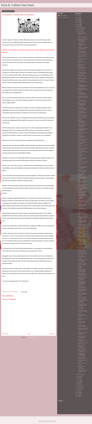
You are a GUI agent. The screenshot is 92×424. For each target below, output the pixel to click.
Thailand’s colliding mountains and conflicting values (82, 270)
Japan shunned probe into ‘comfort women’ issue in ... (82, 294)
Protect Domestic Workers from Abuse (82, 75)
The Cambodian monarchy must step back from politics (82, 108)
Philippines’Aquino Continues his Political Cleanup (83, 152)
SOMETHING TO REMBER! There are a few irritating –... (82, 121)
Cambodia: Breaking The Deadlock (82, 68)
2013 (78, 26)
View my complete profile (63, 17)
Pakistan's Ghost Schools (81, 155)
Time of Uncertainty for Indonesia (82, 59)
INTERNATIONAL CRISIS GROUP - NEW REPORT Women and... (82, 283)
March (79, 385)
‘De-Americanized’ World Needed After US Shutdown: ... (83, 300)
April (79, 383)
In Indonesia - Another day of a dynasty (82, 297)
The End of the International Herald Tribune (82, 256)
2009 (78, 396)
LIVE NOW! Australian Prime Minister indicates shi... (82, 278)
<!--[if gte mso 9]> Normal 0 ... (81, 198)
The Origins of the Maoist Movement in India (82, 244)
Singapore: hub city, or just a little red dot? (82, 78)
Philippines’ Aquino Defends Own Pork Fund (82, 33)
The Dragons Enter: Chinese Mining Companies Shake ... (82, 240)
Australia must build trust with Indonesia (83, 343)
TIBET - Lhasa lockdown (82, 214)
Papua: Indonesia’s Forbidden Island (81, 358)
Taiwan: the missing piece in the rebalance (83, 37)
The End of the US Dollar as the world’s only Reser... (82, 350)
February (80, 386)
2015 (78, 22)
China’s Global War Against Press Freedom (81, 174)
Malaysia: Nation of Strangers (81, 65)
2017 (78, 19)
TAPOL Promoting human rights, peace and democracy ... (82, 274)
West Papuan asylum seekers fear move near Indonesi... (82, 290)
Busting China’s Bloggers (81, 267)
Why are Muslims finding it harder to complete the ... (83, 97)
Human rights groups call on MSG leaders (82, 253)
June (79, 379)
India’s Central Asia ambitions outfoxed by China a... (82, 315)
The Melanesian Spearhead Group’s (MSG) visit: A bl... (82, 112)
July (79, 377)
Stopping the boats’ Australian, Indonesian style (81, 232)
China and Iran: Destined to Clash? (82, 213)
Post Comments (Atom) (31, 337)
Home (28, 333)
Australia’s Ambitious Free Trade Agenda (82, 73)
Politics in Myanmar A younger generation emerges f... (82, 167)
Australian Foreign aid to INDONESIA (82, 340)
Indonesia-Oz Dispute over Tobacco (82, 192)
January (79, 388)
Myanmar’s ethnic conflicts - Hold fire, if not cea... (82, 236)
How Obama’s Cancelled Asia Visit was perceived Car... (83, 260)
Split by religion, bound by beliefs (82, 133)
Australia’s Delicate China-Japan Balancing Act (81, 228)
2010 (78, 394)
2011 (78, 392)
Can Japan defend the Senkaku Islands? (82, 195)
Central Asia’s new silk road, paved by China (82, 116)
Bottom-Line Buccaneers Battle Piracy (83, 185)
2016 (78, 20)
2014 (78, 24)
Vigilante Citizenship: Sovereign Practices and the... (82, 205)
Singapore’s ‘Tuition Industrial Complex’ (82, 171)
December (80, 27)
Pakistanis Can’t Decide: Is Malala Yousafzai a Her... (82, 329)
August (79, 376)
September (80, 374)
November (80, 29)
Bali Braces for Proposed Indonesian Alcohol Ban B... (82, 85)
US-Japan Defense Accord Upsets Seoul (82, 326)
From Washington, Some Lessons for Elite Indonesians (83, 129)
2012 (78, 390)
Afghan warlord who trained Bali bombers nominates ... (82, 304)
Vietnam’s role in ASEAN (83, 161)
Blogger (53, 421)
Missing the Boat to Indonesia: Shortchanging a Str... (82, 346)
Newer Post (5, 333)
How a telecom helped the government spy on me (82, 311)
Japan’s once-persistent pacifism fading (82, 140)
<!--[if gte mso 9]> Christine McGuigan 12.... (82, 81)
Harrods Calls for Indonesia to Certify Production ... (82, 201)
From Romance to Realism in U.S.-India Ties (82, 209)
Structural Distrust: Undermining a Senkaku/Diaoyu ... (82, 354)
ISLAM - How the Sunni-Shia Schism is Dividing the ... (82, 125)
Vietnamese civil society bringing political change (82, 333)
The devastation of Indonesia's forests (82, 287)
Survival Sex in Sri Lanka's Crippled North (81, 322)
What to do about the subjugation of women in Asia (82, 89)
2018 (78, 17)
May (79, 381)
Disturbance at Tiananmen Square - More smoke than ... (82, 93)
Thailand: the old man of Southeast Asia (82, 148)
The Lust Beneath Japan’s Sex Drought (82, 101)
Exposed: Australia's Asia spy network (82, 52)
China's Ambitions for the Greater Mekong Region (83, 188)
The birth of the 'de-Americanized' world (82, 251)
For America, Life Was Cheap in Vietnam (82, 264)
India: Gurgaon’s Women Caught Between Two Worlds (83, 217)
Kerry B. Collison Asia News (17, 5)
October (79, 31)
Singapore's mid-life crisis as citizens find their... (82, 182)
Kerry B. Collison (63, 15)
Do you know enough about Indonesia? (82, 248)
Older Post (52, 333)
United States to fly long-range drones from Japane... (83, 371)
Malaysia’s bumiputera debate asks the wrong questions (82, 40)
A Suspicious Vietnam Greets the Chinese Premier (82, 221)
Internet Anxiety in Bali (82, 54)
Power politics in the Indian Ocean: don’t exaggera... (82, 158)
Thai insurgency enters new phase (82, 143)
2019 (78, 15)
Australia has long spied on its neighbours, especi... (82, 48)
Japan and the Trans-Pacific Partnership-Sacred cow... (82, 337)
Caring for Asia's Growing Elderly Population (81, 136)
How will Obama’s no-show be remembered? (82, 367)
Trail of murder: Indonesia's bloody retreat (82, 44)
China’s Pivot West (81, 70)
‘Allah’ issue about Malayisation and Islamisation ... (82, 104)
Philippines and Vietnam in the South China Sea (82, 178)
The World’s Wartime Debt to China (82, 225)
